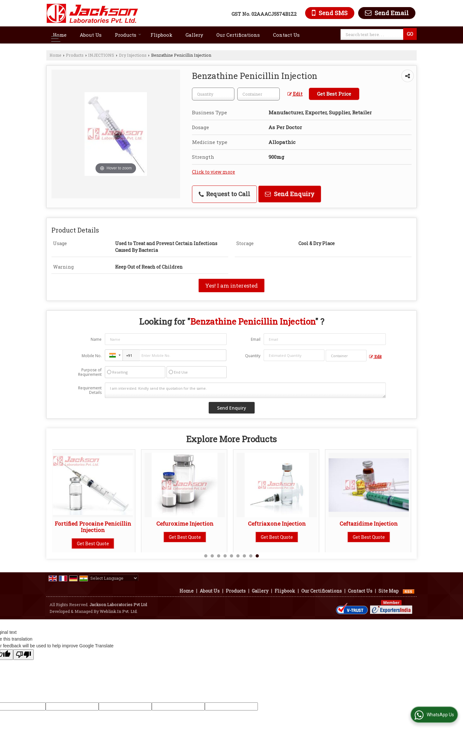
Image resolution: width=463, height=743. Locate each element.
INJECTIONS (101, 55)
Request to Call (224, 194)
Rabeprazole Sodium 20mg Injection (279, 527)
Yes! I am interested (231, 285)
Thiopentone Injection (371, 523)
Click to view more (213, 172)
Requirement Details (90, 390)
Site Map (388, 591)
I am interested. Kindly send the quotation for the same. (245, 390)
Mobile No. (92, 355)
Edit (295, 94)
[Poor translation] (23, 654)
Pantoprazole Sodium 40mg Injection (187, 527)
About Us (91, 35)
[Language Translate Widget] (113, 578)
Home (60, 35)
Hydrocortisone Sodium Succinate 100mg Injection (95, 527)
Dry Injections (133, 55)
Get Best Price (334, 93)
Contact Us (286, 35)
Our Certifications (238, 35)
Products (128, 35)
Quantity (252, 355)
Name (96, 339)
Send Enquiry (289, 194)
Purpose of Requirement (90, 372)
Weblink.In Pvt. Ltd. (119, 611)
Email (255, 339)
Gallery (194, 35)
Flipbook (161, 35)
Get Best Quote (96, 543)
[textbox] (372, 34)
